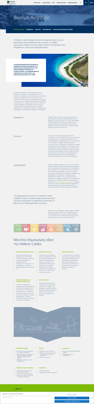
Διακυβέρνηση (47, 29)
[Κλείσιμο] (91, 398)
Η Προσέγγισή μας (19, 29)
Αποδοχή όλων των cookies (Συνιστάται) (72, 402)
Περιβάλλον (29, 29)
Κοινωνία (38, 29)
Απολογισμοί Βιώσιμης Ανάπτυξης (63, 29)
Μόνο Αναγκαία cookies (72, 398)
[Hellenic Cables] (11, 2)
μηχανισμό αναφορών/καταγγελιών (64, 181)
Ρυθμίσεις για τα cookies (71, 395)
